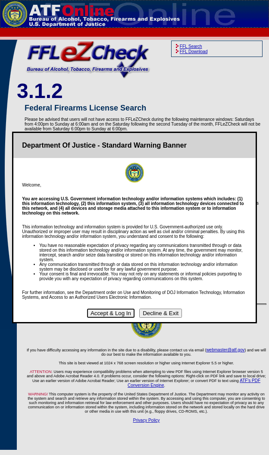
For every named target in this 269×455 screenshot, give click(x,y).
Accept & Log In (111, 313)
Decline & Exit (160, 313)
